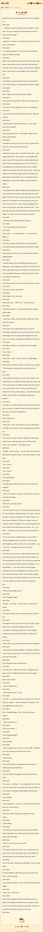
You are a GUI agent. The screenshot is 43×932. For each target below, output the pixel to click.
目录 (21, 926)
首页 (2, 7)
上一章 (17, 926)
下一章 (26, 926)
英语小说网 (5, 3)
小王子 (7, 7)
